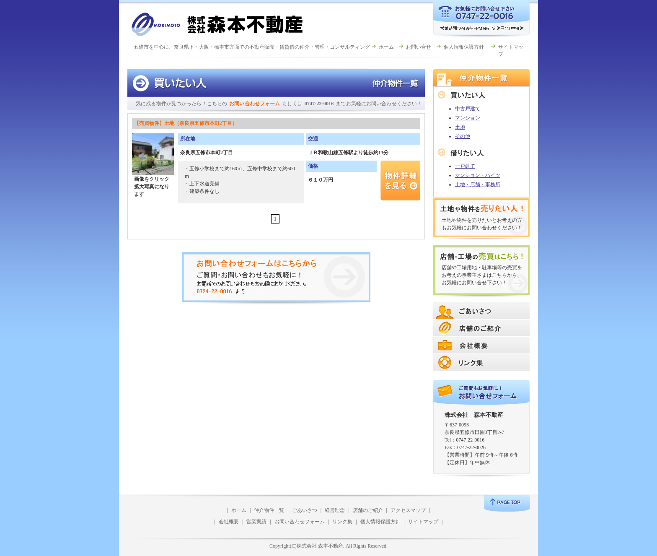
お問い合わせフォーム (254, 104)
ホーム (386, 47)
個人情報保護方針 (464, 47)
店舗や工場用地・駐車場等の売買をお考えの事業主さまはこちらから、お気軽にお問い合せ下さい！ (482, 275)
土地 (460, 127)
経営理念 (335, 510)
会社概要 (229, 522)
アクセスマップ (408, 510)
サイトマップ (423, 522)
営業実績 (256, 522)
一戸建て (465, 166)
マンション (467, 118)
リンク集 (342, 522)
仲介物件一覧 (269, 510)
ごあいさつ (304, 510)
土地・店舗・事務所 (477, 184)
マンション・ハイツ (477, 175)
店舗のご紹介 (368, 510)
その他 (462, 136)
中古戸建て (467, 109)
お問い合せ (418, 47)
